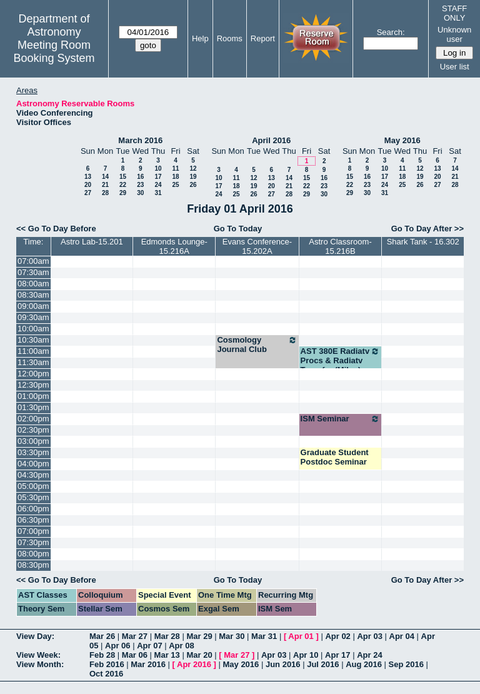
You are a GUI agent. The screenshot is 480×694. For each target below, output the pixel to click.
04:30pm (33, 475)
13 (87, 176)
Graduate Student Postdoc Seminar (335, 457)
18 (175, 176)
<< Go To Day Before (56, 228)
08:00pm (33, 553)
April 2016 (271, 140)
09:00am (33, 306)
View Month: (40, 664)
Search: (391, 32)
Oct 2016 (106, 673)
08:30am (33, 294)
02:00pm (33, 418)
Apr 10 (305, 655)
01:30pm (33, 407)
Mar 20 (199, 655)
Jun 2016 (283, 664)
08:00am (33, 283)
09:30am (33, 317)
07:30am (33, 272)
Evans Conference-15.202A (257, 246)
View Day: (35, 636)
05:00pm (33, 486)
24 (157, 184)
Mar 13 (167, 655)
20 (87, 184)
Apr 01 (300, 636)
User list (454, 66)
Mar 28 (167, 636)
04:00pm (33, 463)
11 (175, 168)
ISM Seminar (341, 419)
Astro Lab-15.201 (92, 241)
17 (157, 176)
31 (157, 192)
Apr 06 (117, 645)
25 (175, 184)
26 (192, 184)
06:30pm (33, 520)
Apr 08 (181, 645)
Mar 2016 (148, 664)
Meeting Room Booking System (53, 51)
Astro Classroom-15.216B (340, 246)
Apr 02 (337, 636)
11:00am (33, 351)
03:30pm (33, 452)
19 (192, 176)
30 (140, 192)
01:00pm (33, 396)
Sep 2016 (406, 664)
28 (105, 192)
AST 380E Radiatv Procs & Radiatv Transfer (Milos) (341, 360)
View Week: (38, 655)
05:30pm (33, 497)
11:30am (33, 362)
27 (87, 192)
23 (140, 184)
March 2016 (140, 140)
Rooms (229, 38)
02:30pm (33, 430)
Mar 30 (231, 636)
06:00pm (33, 508)
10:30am (33, 339)
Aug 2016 (364, 664)
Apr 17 (337, 655)
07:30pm (33, 542)
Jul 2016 (323, 664)
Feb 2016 (106, 664)
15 (122, 176)
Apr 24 (369, 655)
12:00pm (33, 373)
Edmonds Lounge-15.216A (174, 246)
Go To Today (238, 228)
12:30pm (33, 385)
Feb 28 (102, 655)
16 (140, 176)
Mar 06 (135, 655)
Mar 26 (102, 636)
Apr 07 (149, 645)
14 (105, 176)
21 (105, 184)
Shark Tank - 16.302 (423, 241)
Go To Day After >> (427, 228)
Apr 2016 (194, 664)
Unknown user (454, 34)
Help (200, 38)
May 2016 (402, 140)
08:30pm (33, 565)
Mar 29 (199, 636)
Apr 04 (401, 636)
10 (157, 168)
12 (192, 168)
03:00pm (33, 441)
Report (263, 38)
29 (122, 192)
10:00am (33, 328)
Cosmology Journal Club (257, 344)
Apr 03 (369, 636)
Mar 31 (264, 636)
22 (122, 184)
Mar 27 (135, 636)
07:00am (33, 261)
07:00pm (33, 531)
